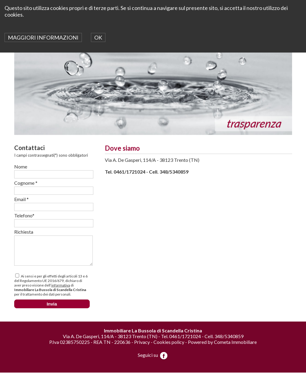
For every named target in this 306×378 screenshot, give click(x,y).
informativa (60, 290)
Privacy (142, 347)
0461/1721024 (129, 172)
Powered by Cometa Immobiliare (222, 347)
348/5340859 (173, 172)
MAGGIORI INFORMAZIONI (43, 37)
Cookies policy (168, 347)
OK (98, 37)
